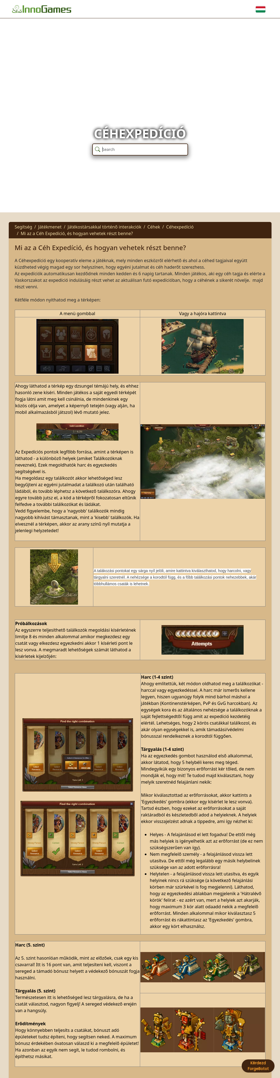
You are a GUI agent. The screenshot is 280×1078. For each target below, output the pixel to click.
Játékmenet (50, 227)
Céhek (153, 227)
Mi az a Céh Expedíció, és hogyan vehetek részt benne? (77, 233)
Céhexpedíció (180, 227)
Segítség (23, 227)
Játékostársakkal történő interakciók (105, 227)
